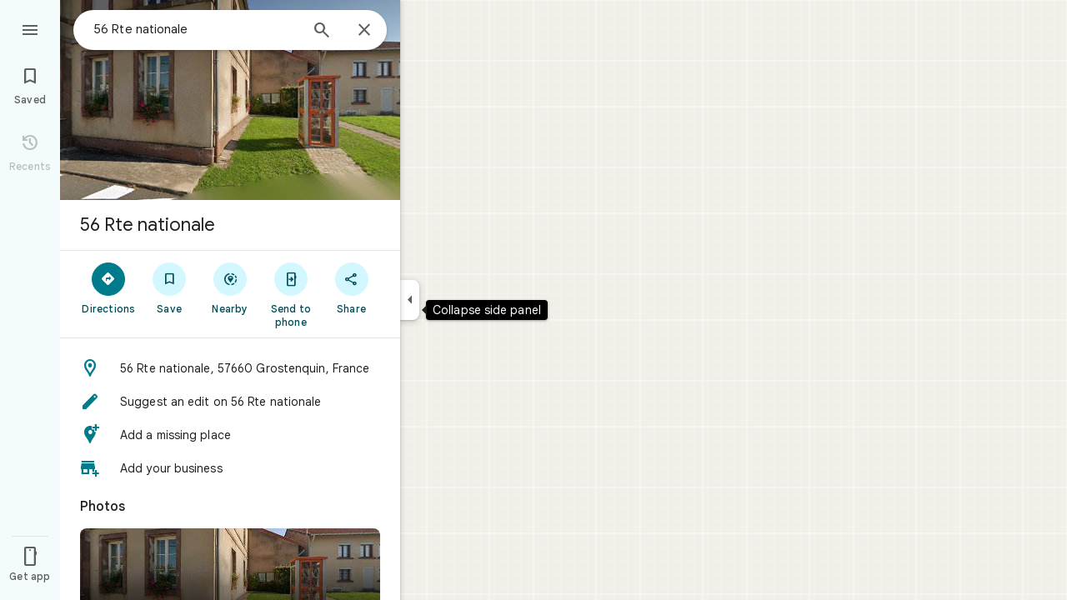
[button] (230, 368)
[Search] (322, 31)
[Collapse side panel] (409, 300)
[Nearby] (230, 287)
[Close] (364, 31)
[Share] (351, 287)
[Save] (169, 287)
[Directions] (108, 287)
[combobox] (195, 29)
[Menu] (30, 28)
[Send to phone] (290, 294)
